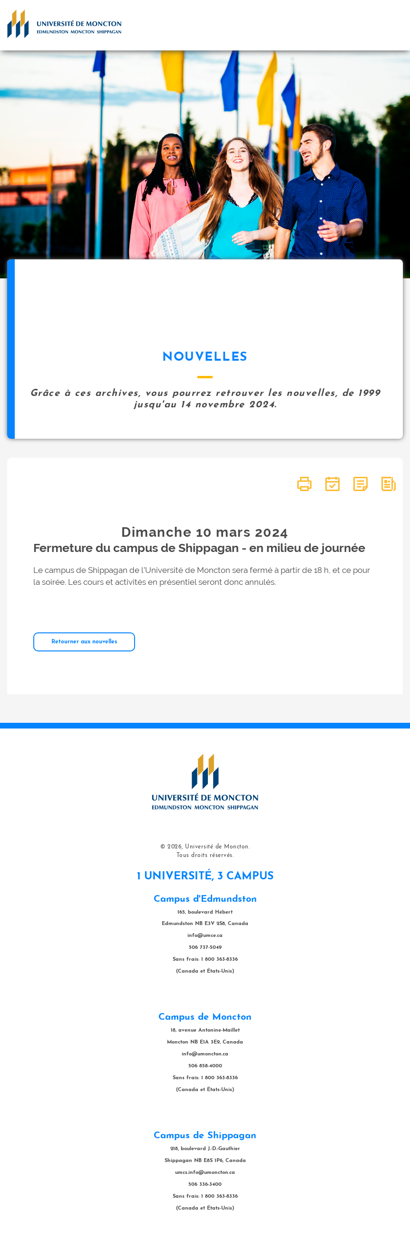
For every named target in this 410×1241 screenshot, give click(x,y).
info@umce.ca (205, 935)
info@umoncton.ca (205, 1054)
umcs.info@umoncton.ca (205, 1172)
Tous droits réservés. (205, 855)
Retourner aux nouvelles (84, 642)
